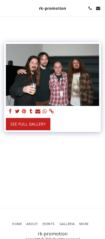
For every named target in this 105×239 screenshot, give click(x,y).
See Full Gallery (28, 124)
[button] (6, 8)
